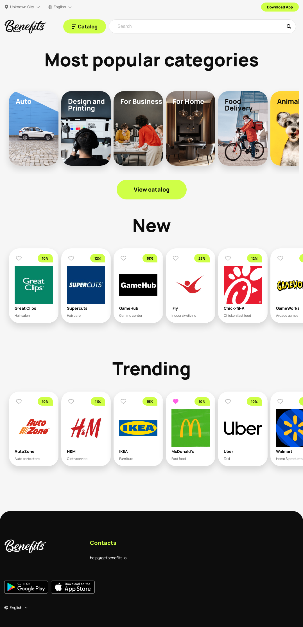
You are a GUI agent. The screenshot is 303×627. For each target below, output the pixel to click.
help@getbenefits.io (108, 557)
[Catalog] (84, 26)
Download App (280, 7)
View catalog (151, 189)
